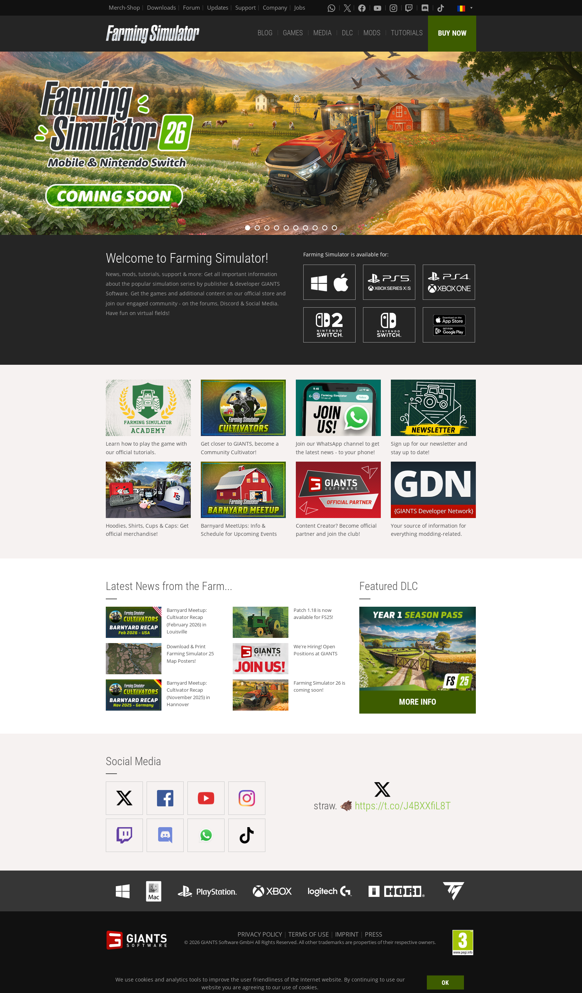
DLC (347, 33)
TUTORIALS (407, 33)
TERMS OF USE (308, 934)
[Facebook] (362, 8)
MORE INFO (417, 702)
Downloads (161, 7)
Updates (217, 7)
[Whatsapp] (332, 8)
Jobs (299, 7)
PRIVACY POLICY (260, 934)
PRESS (373, 934)
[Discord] (425, 8)
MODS (371, 33)
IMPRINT (347, 934)
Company (275, 7)
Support (245, 7)
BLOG (265, 33)
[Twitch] (409, 8)
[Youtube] (378, 8)
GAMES (293, 33)
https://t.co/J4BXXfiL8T (403, 806)
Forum (191, 7)
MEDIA (322, 33)
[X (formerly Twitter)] (347, 8)
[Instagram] (394, 8)
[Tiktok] (441, 8)
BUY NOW (452, 33)
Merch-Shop (124, 7)
